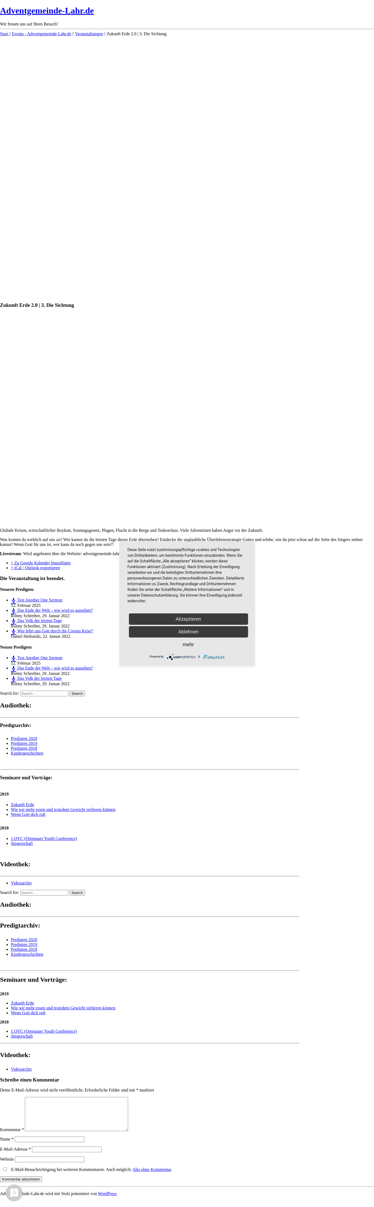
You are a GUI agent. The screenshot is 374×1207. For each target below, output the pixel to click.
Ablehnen (188, 632)
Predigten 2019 (24, 743)
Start (4, 33)
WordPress (107, 1200)
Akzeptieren (188, 619)
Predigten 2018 (24, 748)
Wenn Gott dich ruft (28, 814)
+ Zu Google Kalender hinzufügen (41, 563)
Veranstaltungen (89, 33)
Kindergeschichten (27, 753)
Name (7, 1145)
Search (77, 693)
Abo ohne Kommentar (151, 1176)
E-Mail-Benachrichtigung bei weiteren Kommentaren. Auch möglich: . (86, 1176)
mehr (188, 644)
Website (7, 1165)
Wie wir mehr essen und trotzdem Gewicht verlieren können (63, 809)
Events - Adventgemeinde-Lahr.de (41, 33)
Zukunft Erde (22, 804)
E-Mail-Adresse (15, 1155)
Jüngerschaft (22, 843)
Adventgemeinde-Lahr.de (47, 10)
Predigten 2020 (24, 738)
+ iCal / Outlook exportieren (35, 567)
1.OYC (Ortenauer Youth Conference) (44, 838)
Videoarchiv (21, 883)
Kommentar (12, 1136)
